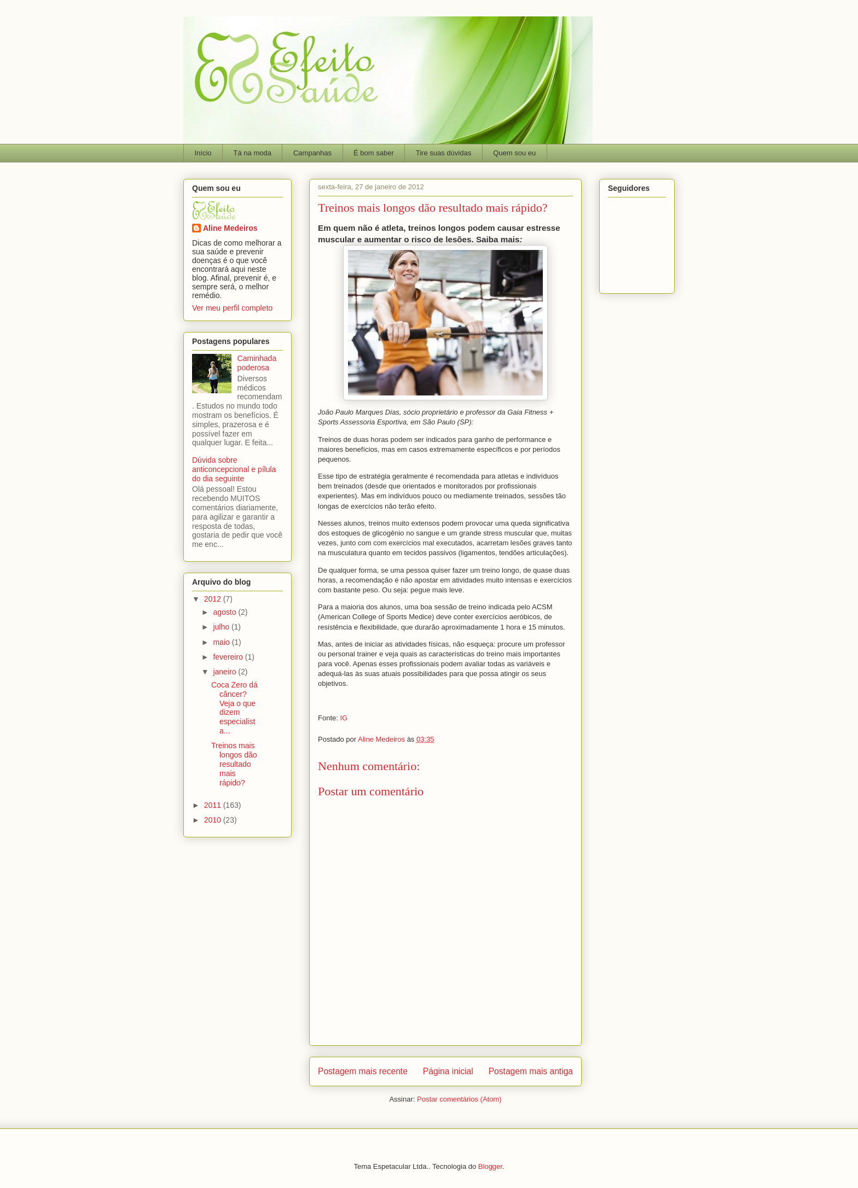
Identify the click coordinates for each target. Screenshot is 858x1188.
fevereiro (229, 657)
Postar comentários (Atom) (459, 1099)
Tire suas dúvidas (443, 153)
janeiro (225, 671)
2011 (213, 805)
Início (203, 153)
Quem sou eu (514, 153)
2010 (213, 820)
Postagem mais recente (363, 1071)
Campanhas (312, 153)
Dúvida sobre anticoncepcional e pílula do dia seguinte (234, 469)
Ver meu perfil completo (232, 308)
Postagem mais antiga (531, 1071)
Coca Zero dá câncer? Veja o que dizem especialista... (234, 707)
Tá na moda (252, 153)
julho (222, 626)
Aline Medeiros (230, 228)
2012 (213, 599)
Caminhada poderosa (257, 363)
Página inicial (448, 1071)
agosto (225, 612)
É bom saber (373, 153)
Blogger (490, 1166)
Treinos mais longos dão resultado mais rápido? (234, 764)
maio (222, 642)
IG (343, 718)
